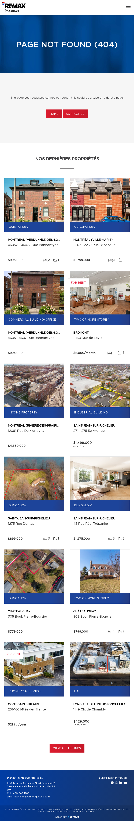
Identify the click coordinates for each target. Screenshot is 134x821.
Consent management (84, 812)
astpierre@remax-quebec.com (32, 797)
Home (54, 114)
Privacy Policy (46, 812)
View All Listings (67, 748)
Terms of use (63, 812)
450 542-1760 (21, 793)
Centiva (73, 817)
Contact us (75, 114)
